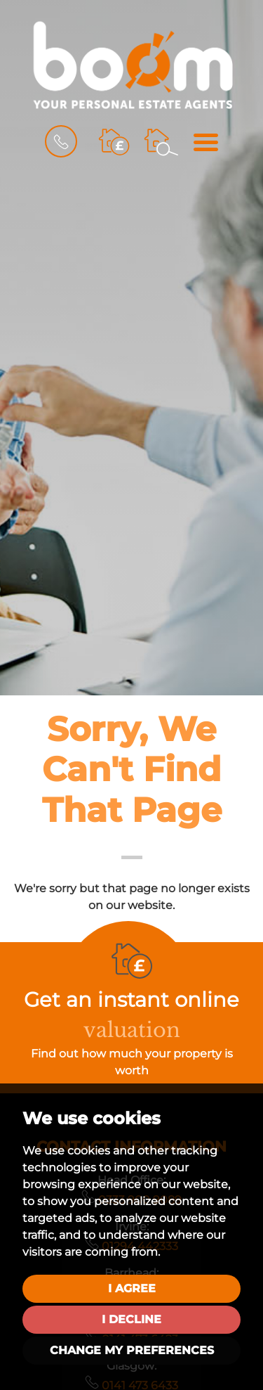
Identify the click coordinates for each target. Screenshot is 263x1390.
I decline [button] (131, 1319)
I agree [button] (132, 1288)
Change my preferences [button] (132, 1350)
